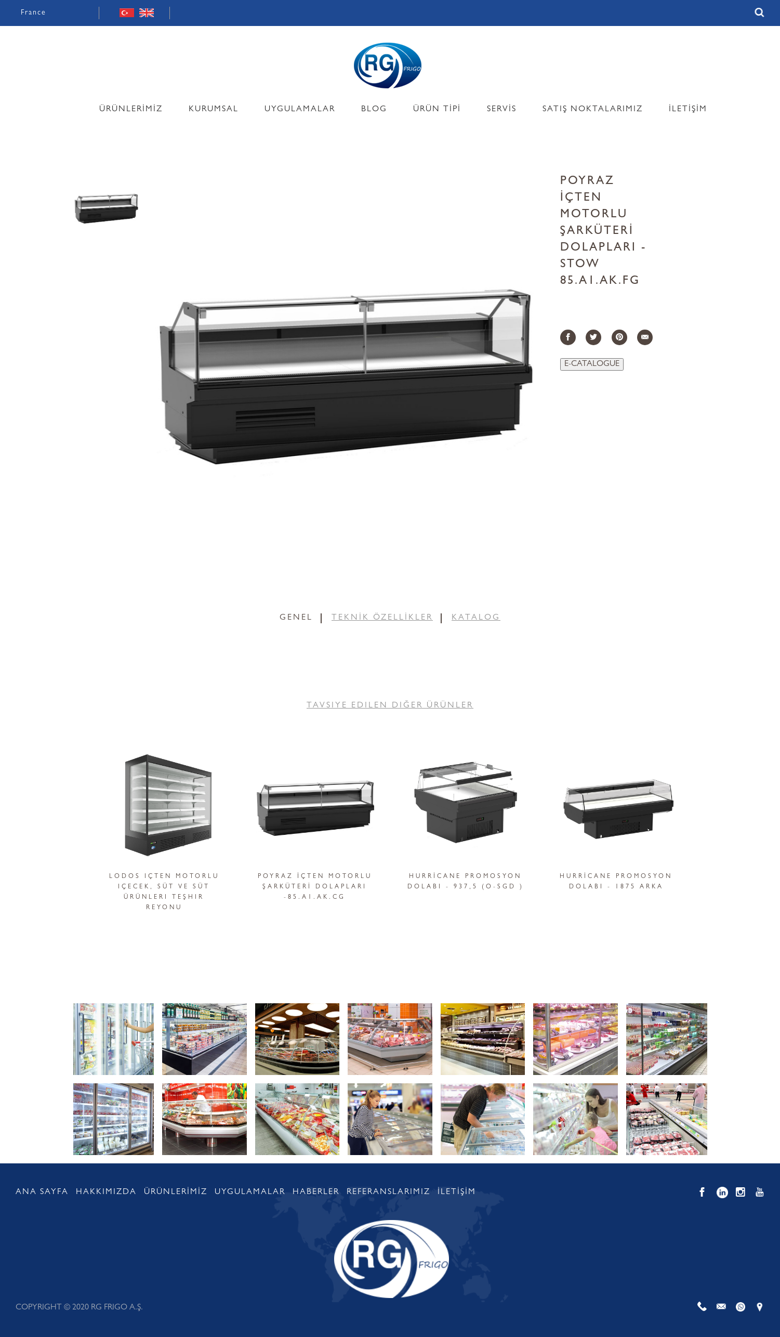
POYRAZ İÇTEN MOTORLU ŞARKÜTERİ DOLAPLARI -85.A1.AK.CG (315, 887)
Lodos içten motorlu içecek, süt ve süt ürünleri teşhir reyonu (164, 892)
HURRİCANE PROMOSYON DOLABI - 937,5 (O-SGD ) (465, 882)
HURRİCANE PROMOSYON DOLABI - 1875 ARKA (616, 882)
